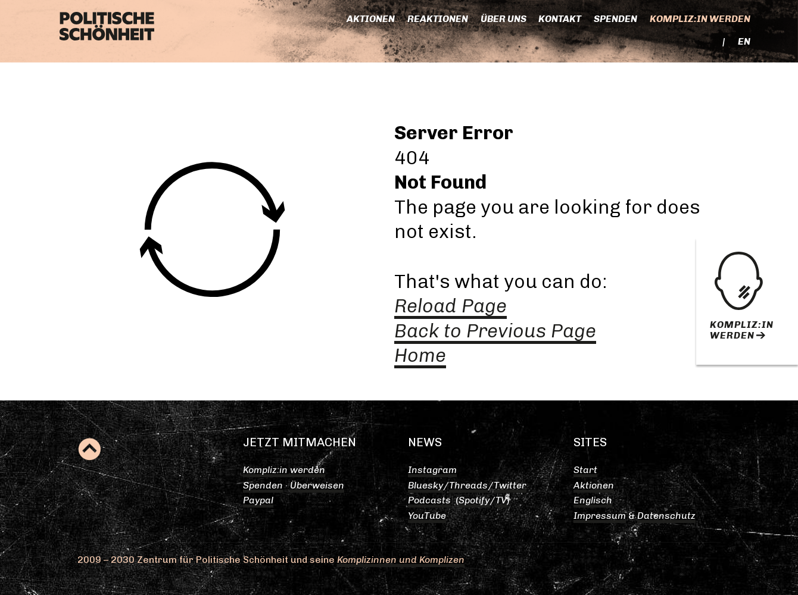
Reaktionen (437, 18)
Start (585, 469)
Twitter (510, 485)
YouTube (427, 515)
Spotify (474, 500)
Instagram (432, 469)
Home (420, 355)
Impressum (599, 515)
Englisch (592, 500)
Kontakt (559, 18)
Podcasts (429, 500)
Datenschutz (666, 515)
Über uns (503, 18)
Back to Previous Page (495, 331)
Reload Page (450, 306)
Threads (468, 485)
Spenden (615, 18)
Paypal (258, 500)
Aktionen (371, 18)
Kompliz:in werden (700, 18)
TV (501, 500)
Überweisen (317, 485)
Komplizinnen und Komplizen (401, 559)
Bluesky (425, 485)
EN (744, 41)
